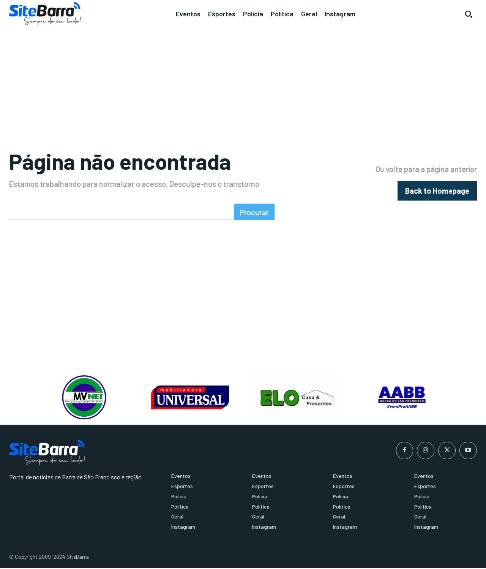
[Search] (254, 213)
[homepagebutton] (437, 191)
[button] (468, 14)
